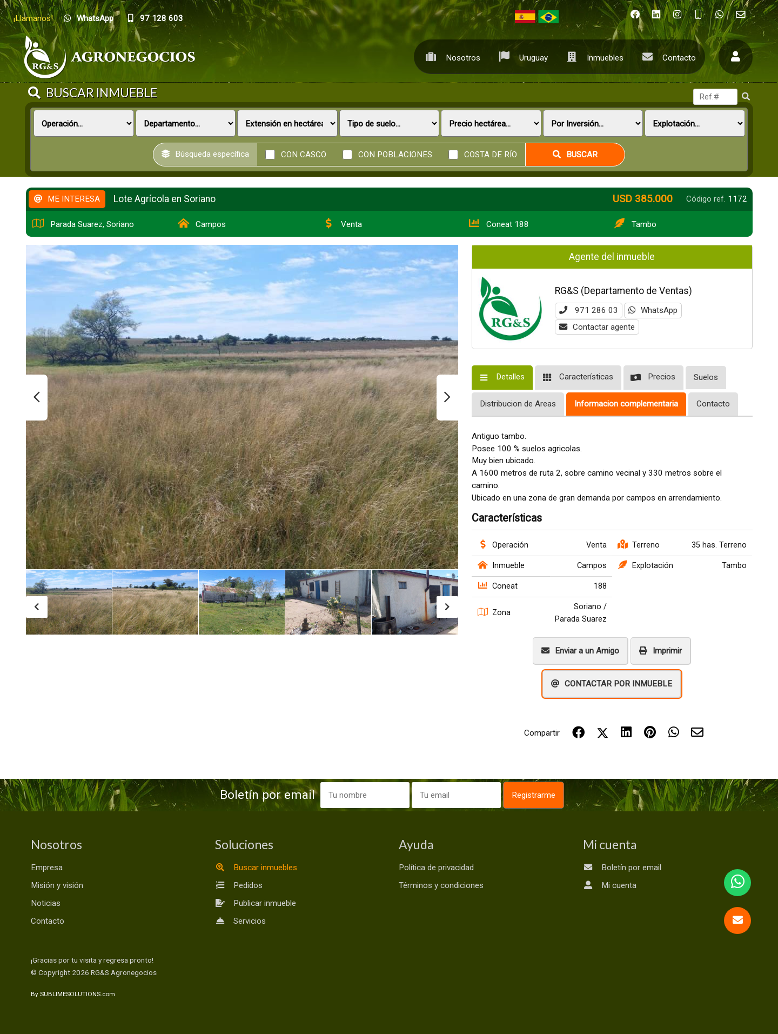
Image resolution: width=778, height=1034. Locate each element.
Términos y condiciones (441, 885)
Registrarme (533, 795)
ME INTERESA (67, 199)
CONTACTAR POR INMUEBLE (611, 684)
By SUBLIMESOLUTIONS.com (73, 994)
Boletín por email (622, 867)
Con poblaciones (395, 154)
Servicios (240, 921)
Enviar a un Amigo (580, 651)
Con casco (303, 154)
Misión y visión (57, 885)
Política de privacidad (436, 867)
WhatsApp (653, 310)
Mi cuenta (609, 885)
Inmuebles (592, 56)
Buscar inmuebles (256, 867)
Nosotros (450, 56)
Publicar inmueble (255, 903)
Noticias (46, 903)
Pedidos (239, 885)
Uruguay (521, 56)
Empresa (47, 867)
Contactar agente (597, 327)
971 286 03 (588, 310)
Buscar (575, 154)
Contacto (666, 56)
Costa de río (490, 154)
